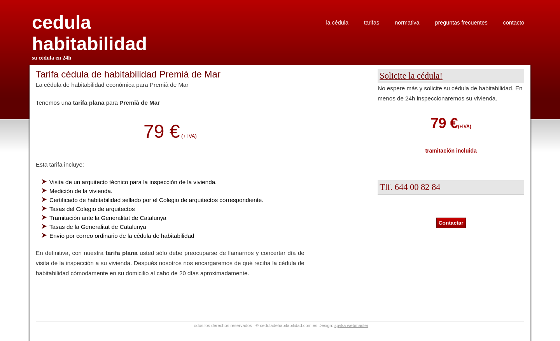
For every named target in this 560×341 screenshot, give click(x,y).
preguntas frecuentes (461, 22)
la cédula (337, 22)
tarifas (371, 22)
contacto (513, 22)
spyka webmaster (351, 325)
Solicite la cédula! (411, 76)
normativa (407, 22)
